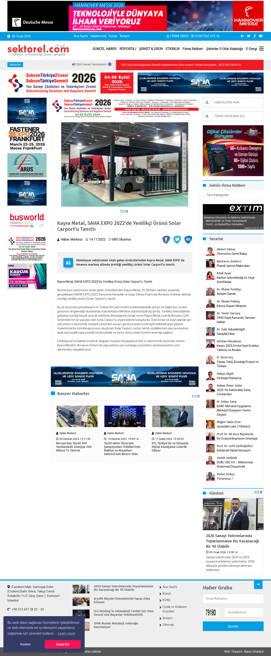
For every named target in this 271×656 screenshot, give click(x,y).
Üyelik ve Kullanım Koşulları (175, 609)
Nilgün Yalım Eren (229, 422)
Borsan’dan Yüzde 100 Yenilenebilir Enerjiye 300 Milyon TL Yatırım (74, 447)
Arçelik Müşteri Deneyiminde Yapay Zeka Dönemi (122, 600)
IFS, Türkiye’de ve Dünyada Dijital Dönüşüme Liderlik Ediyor (170, 447)
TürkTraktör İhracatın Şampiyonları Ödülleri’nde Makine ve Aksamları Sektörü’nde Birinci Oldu (122, 449)
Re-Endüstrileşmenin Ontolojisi (237, 438)
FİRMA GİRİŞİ (178, 36)
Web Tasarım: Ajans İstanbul (244, 651)
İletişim (125, 36)
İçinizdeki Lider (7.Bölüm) (233, 426)
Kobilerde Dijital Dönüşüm (234, 450)
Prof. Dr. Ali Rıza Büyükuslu (235, 434)
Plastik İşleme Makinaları (233, 265)
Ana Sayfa (80, 36)
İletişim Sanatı (232, 293)
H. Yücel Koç (225, 357)
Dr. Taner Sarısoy (228, 313)
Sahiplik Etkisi (226, 334)
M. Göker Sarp (226, 402)
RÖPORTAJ (127, 49)
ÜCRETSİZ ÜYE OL (205, 36)
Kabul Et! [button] (62, 644)
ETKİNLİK (173, 49)
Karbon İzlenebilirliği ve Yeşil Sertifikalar (235, 280)
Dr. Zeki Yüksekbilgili (231, 329)
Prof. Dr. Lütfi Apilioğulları (235, 446)
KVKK (166, 600)
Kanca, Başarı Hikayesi (231, 306)
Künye (113, 36)
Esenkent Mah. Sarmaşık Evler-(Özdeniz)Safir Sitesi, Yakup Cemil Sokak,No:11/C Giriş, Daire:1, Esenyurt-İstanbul (34, 593)
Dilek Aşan (224, 273)
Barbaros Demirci (229, 261)
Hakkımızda (98, 36)
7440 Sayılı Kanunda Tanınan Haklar (236, 320)
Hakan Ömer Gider (229, 385)
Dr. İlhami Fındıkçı (229, 289)
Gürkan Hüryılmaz (229, 341)
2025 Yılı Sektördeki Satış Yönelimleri (233, 392)
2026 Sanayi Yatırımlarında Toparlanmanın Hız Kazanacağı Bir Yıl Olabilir (232, 541)
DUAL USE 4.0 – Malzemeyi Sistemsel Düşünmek (235, 464)
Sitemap (168, 625)
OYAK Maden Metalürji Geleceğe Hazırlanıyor (116, 625)
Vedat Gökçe (226, 474)
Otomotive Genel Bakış (232, 253)
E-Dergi (251, 49)
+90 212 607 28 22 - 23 (25, 609)
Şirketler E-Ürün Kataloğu (224, 49)
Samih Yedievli (227, 458)
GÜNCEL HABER (104, 49)
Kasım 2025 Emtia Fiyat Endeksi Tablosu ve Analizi (238, 348)
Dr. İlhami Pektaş (228, 301)
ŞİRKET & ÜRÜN (151, 49)
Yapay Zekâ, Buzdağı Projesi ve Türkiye (238, 364)
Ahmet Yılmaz (226, 249)
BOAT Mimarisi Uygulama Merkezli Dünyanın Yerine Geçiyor (234, 410)
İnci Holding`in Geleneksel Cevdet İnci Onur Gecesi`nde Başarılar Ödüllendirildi (124, 613)
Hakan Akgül (225, 374)
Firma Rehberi (193, 49)
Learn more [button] (66, 633)
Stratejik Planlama (229, 378)
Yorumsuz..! (225, 478)
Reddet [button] (25, 644)
